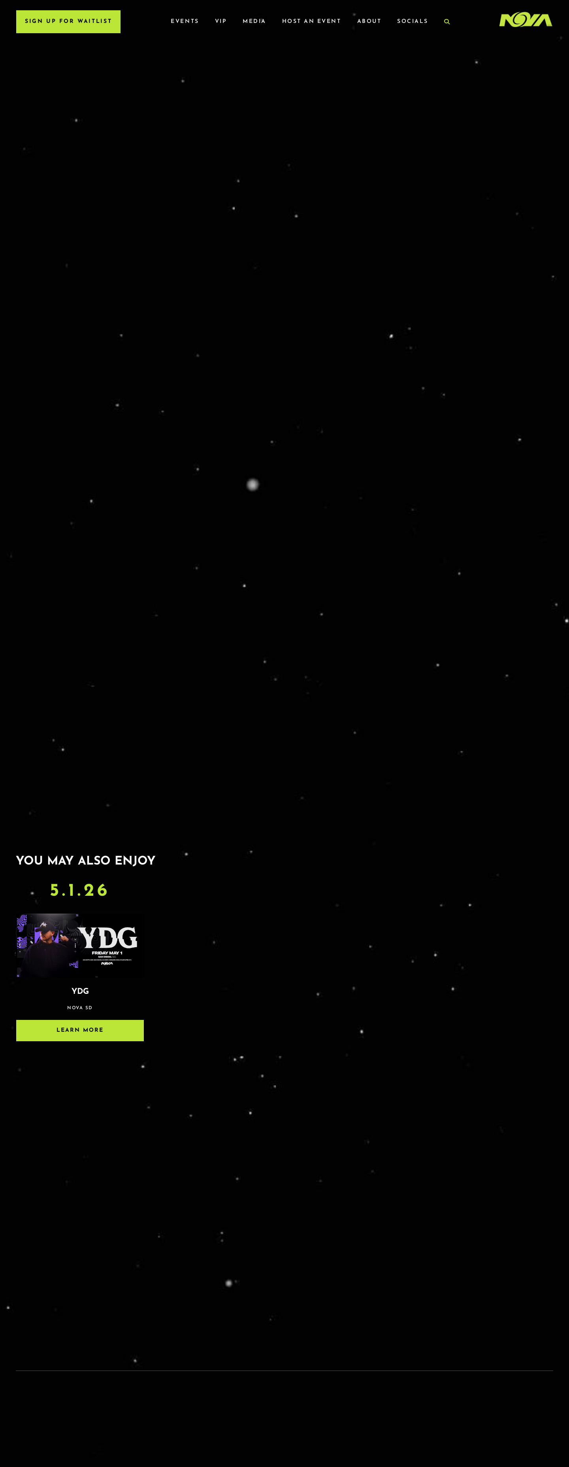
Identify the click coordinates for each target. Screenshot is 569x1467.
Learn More (80, 1030)
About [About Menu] (369, 22)
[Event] (80, 967)
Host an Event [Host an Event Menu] (311, 22)
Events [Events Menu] (185, 22)
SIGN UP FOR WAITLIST (68, 22)
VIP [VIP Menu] (221, 22)
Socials (412, 22)
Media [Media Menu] (254, 22)
